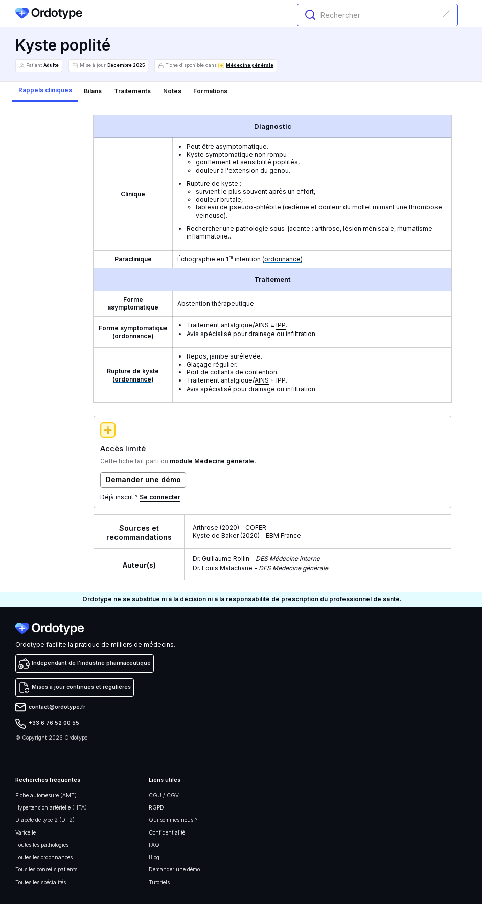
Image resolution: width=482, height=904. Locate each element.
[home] (49, 14)
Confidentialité (167, 832)
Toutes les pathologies (41, 845)
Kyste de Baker (216, 535)
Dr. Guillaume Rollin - (256, 558)
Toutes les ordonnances (44, 857)
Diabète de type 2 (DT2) (45, 820)
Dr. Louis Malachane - (260, 568)
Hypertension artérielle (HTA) (51, 807)
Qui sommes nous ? (173, 820)
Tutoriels (159, 882)
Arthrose (205, 527)
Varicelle (25, 832)
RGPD (156, 807)
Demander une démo (174, 869)
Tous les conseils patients (46, 869)
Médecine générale (249, 65)
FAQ (154, 845)
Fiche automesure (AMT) (46, 795)
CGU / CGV (164, 795)
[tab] (45, 92)
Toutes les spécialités (40, 882)
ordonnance (282, 259)
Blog (154, 857)
